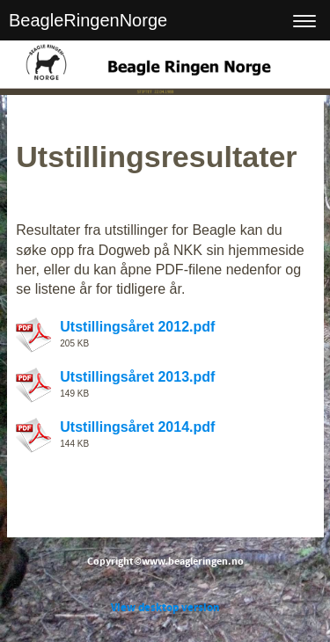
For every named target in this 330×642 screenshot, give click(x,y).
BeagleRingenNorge (88, 20)
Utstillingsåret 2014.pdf (137, 426)
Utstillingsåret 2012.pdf (137, 326)
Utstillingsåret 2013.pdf (137, 376)
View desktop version (165, 608)
